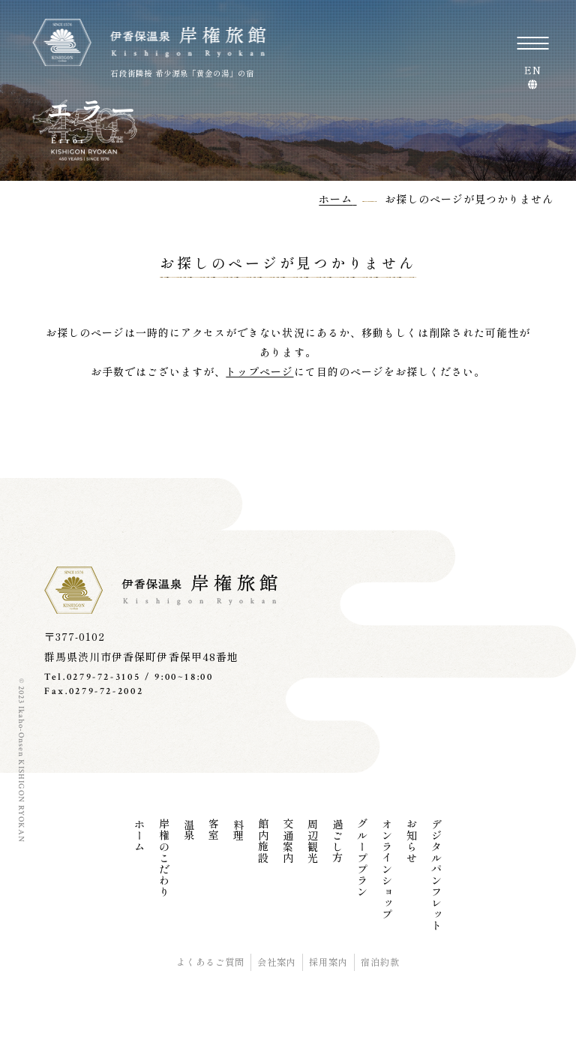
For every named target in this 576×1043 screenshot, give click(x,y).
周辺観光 (312, 841)
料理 (238, 830)
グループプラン (362, 858)
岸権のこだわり (164, 858)
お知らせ (411, 841)
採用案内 (328, 962)
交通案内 (288, 841)
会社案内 (276, 962)
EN (533, 71)
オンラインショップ (387, 869)
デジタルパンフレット (436, 875)
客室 (213, 830)
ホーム (139, 835)
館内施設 (263, 841)
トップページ (259, 371)
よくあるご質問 (210, 962)
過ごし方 (337, 841)
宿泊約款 (380, 962)
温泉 (189, 830)
